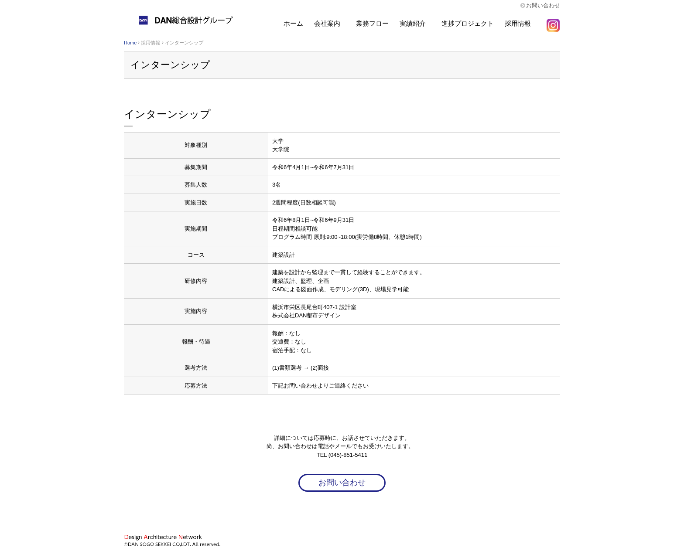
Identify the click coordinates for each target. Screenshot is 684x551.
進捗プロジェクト (467, 23)
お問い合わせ (543, 5)
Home (130, 42)
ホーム (293, 23)
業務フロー (372, 23)
